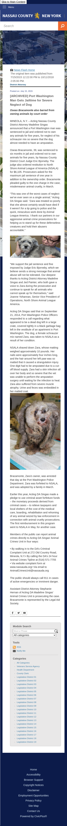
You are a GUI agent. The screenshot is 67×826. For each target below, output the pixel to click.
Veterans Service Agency (28, 666)
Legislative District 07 (26, 699)
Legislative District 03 (26, 684)
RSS (19, 647)
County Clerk (23, 673)
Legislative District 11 (26, 713)
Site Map (33, 805)
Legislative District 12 (26, 717)
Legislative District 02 (26, 681)
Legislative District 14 (26, 724)
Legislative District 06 (26, 695)
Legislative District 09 (26, 706)
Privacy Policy (34, 800)
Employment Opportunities (33, 795)
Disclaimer (33, 790)
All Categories (23, 663)
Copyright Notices (33, 785)
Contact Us (33, 811)
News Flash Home (24, 70)
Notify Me (21, 651)
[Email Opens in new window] (24, 613)
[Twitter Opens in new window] (18, 613)
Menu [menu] (11, 7)
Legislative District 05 (26, 691)
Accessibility (33, 774)
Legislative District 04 (26, 688)
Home (33, 769)
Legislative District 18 (26, 738)
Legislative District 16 (26, 731)
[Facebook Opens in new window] (12, 613)
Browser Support (33, 779)
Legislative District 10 (26, 709)
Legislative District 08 (26, 702)
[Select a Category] (34, 635)
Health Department (25, 670)
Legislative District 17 (26, 735)
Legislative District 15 (26, 727)
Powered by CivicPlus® (33, 816)
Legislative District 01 (26, 677)
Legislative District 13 (26, 720)
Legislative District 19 (26, 742)
